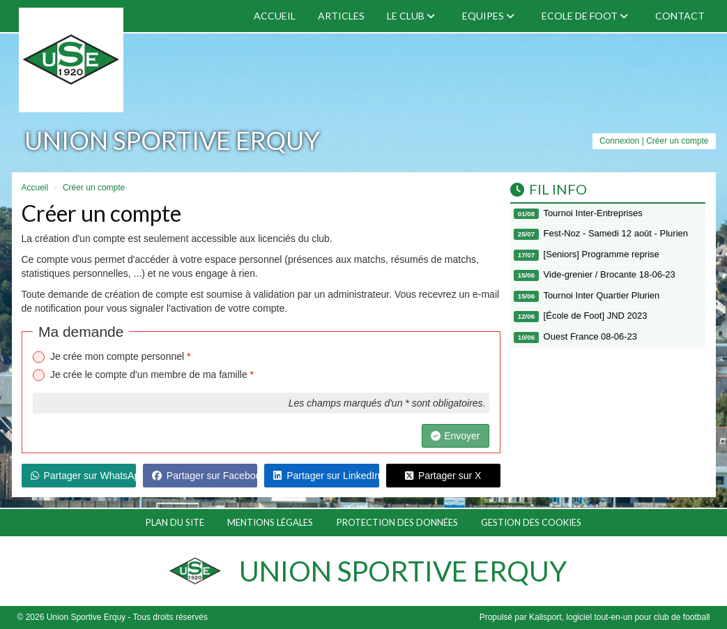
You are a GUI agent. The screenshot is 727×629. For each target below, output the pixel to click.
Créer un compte (677, 141)
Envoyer (455, 435)
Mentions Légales (270, 522)
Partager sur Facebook (204, 475)
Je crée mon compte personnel (120, 356)
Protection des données (397, 522)
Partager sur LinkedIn (325, 475)
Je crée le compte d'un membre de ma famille (152, 374)
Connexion (619, 141)
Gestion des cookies (531, 522)
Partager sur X (443, 475)
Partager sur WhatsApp (83, 475)
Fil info (548, 189)
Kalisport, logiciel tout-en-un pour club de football (619, 617)
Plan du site (175, 522)
